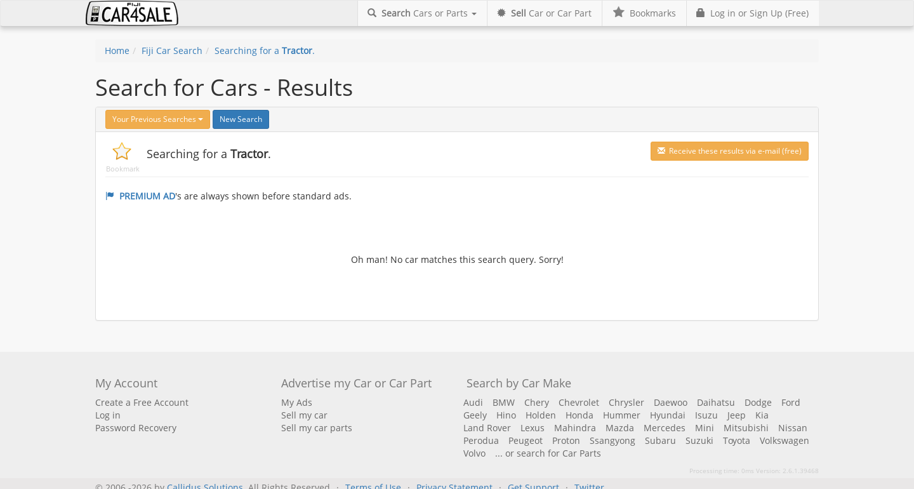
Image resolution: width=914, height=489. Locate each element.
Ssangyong (612, 440)
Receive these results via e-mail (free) (730, 150)
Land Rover (487, 428)
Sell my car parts (316, 428)
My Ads (296, 402)
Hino (506, 415)
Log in (108, 415)
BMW (504, 402)
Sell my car (304, 415)
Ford (790, 402)
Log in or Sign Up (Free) (752, 13)
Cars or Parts (422, 13)
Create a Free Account (142, 402)
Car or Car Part (544, 13)
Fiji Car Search (172, 50)
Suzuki (699, 440)
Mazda (620, 428)
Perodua (481, 440)
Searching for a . (265, 50)
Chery (536, 402)
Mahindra (575, 428)
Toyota (736, 440)
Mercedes (665, 428)
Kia (762, 415)
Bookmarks (644, 13)
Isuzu (706, 415)
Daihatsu (716, 402)
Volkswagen (784, 440)
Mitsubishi (746, 428)
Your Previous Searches (157, 119)
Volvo (474, 453)
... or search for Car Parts (548, 453)
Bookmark (123, 168)
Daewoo (670, 402)
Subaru (660, 440)
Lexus (532, 428)
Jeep (736, 415)
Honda (579, 415)
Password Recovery (135, 428)
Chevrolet (579, 402)
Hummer (621, 415)
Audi (473, 402)
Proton (566, 440)
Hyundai (668, 415)
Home (117, 50)
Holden (541, 415)
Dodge (758, 402)
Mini (704, 428)
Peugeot (525, 440)
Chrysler (626, 402)
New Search (241, 119)
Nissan (792, 428)
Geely (475, 415)
